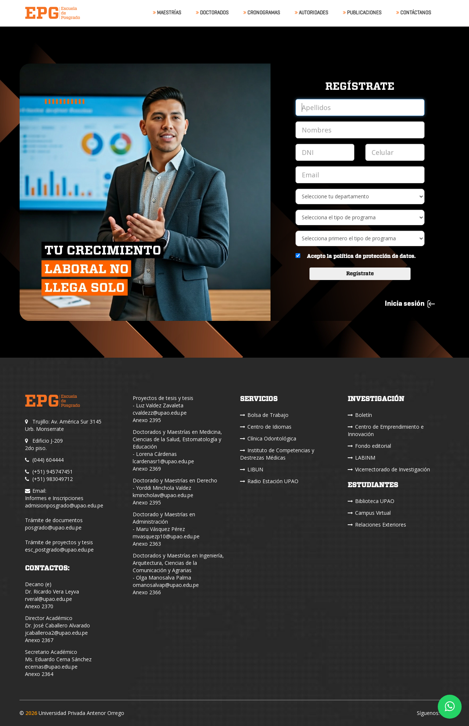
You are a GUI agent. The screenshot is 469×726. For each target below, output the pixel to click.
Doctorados (212, 13)
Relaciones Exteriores (377, 524)
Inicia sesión (410, 303)
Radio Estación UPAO (269, 481)
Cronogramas (261, 13)
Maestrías (167, 13)
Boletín (360, 414)
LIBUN (251, 469)
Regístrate (360, 273)
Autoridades (311, 13)
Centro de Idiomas (265, 426)
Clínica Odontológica (268, 438)
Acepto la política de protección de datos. (361, 256)
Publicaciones (362, 13)
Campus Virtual (369, 512)
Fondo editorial (369, 445)
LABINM (361, 457)
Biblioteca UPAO (371, 500)
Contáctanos (413, 13)
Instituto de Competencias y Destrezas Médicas (277, 454)
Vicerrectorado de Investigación (389, 469)
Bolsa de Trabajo (264, 414)
